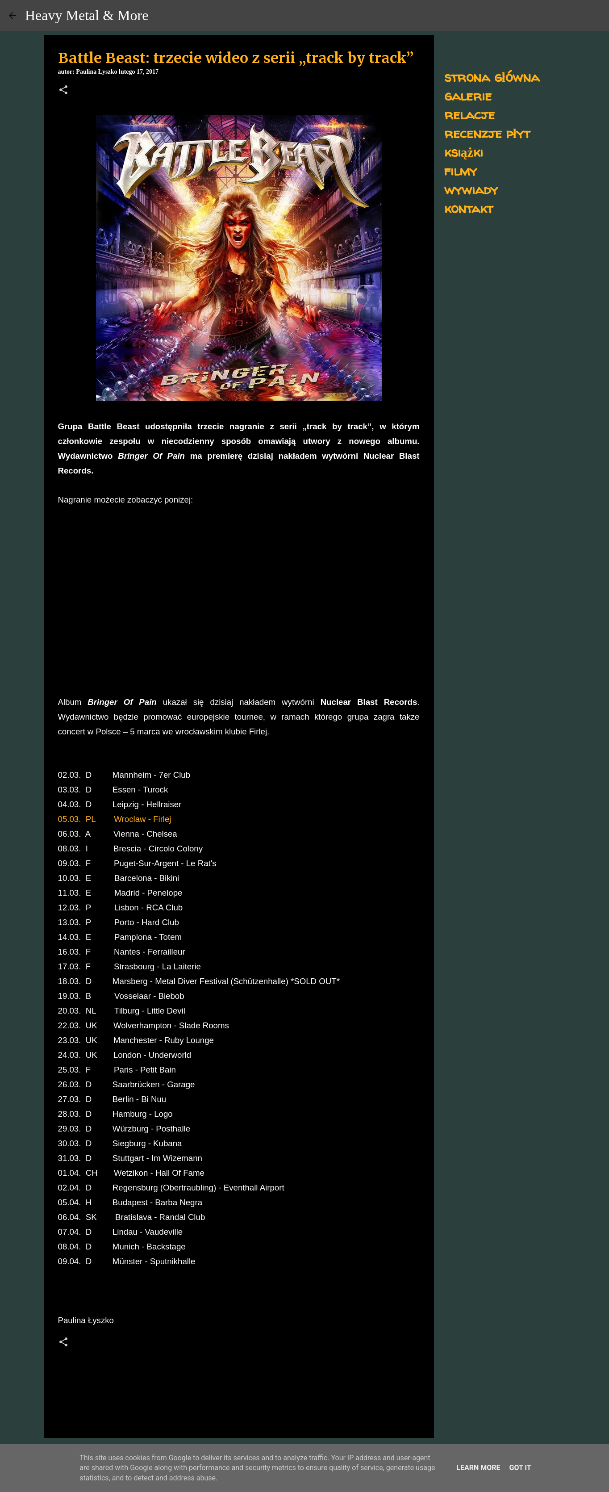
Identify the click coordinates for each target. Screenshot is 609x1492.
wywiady (471, 189)
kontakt (468, 208)
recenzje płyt (487, 133)
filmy (460, 170)
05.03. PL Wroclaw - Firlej (114, 819)
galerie (468, 95)
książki (463, 151)
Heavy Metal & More (86, 15)
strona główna (491, 76)
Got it (520, 1467)
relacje (469, 114)
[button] (63, 90)
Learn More (478, 1467)
